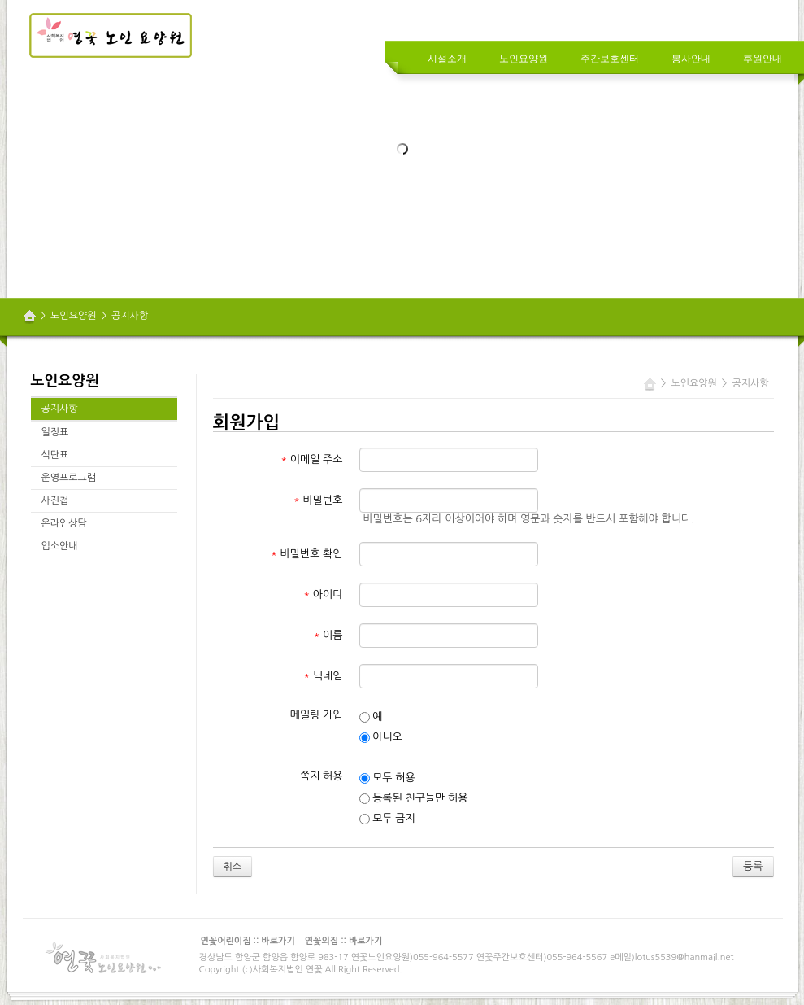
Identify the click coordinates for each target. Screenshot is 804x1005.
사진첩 (55, 500)
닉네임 (322, 676)
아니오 (380, 737)
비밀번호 (317, 500)
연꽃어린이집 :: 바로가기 (248, 941)
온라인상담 (64, 523)
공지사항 (129, 316)
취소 (233, 867)
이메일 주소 (311, 459)
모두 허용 (387, 778)
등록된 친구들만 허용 (413, 798)
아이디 (322, 594)
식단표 (55, 455)
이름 (328, 635)
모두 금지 (387, 818)
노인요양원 (73, 316)
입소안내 (59, 546)
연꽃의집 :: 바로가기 (344, 941)
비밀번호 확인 (307, 553)
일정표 (55, 432)
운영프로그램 (69, 478)
